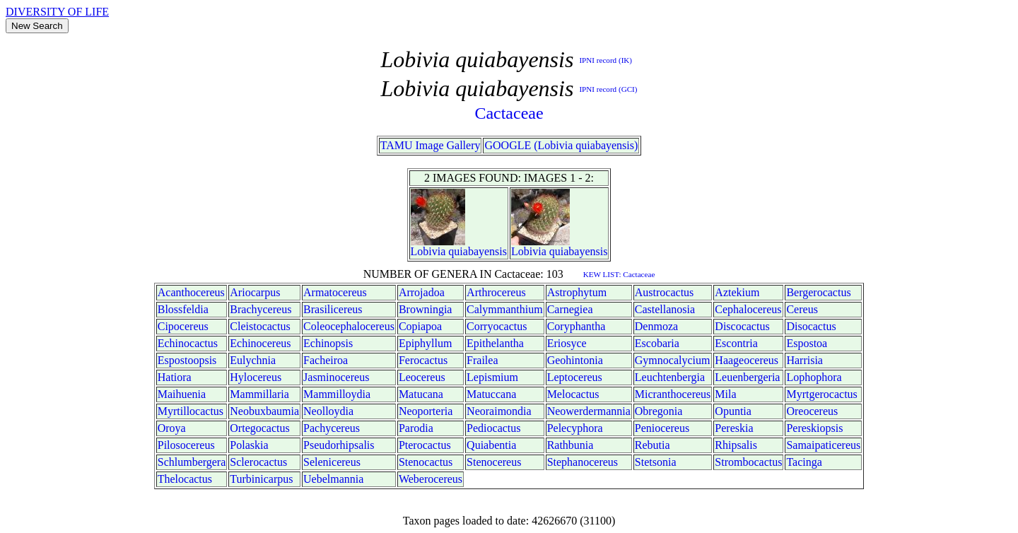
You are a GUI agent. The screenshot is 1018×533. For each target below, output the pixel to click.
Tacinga (803, 462)
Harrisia (804, 360)
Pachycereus (331, 428)
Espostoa (806, 343)
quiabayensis (477, 251)
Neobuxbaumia (264, 411)
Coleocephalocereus (348, 326)
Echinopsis (328, 343)
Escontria (736, 343)
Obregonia (659, 411)
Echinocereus (260, 343)
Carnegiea (570, 309)
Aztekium (737, 292)
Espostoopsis (187, 360)
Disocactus (811, 326)
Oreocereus (812, 411)
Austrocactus (664, 292)
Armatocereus (335, 292)
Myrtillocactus (190, 411)
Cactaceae (508, 113)
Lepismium (492, 377)
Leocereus (422, 377)
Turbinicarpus (261, 479)
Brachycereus (260, 309)
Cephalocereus (748, 309)
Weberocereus (430, 479)
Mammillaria (259, 394)
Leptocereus (574, 377)
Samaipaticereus (823, 445)
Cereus (801, 309)
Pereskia (734, 428)
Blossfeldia (183, 309)
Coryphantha (576, 326)
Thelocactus (185, 479)
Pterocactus (425, 445)
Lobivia (428, 251)
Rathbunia (570, 445)
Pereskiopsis (814, 428)
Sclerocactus (258, 462)
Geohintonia (575, 360)
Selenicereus (332, 462)
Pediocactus (493, 428)
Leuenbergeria (747, 377)
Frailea (482, 360)
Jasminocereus (336, 377)
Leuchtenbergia (670, 377)
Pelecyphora (575, 428)
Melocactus (573, 394)
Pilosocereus (186, 445)
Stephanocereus (582, 462)
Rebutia (652, 445)
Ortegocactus (259, 428)
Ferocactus (423, 360)
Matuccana (491, 394)
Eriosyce (567, 343)
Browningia (425, 309)
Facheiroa (325, 360)
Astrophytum (577, 292)
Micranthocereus (673, 394)
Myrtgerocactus (821, 394)
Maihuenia (182, 394)
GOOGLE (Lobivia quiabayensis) (561, 145)
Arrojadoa (422, 292)
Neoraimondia (499, 411)
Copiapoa (420, 326)
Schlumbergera (192, 462)
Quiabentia (491, 445)
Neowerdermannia (589, 411)
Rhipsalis (736, 445)
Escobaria (657, 343)
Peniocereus (662, 428)
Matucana (421, 394)
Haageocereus (746, 360)
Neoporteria (425, 411)
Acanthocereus (191, 292)
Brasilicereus (333, 309)
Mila (725, 394)
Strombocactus (748, 462)
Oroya (172, 428)
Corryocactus (497, 326)
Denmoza (656, 326)
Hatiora (175, 377)
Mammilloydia (336, 394)
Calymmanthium (505, 309)
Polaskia (249, 445)
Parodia (416, 428)
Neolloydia (328, 411)
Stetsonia (656, 462)
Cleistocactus (260, 326)
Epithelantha (495, 343)
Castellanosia (665, 309)
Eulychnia (253, 360)
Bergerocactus (818, 292)
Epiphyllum (425, 343)
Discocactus (742, 326)
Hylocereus (255, 377)
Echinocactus (188, 343)
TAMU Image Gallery (430, 145)
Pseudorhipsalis (338, 445)
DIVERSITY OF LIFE (57, 12)
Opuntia (733, 411)
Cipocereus (183, 326)
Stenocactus (425, 462)
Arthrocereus (496, 292)
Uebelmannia (333, 479)
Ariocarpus (255, 292)
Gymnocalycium (672, 360)
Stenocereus (494, 462)
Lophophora (813, 377)
